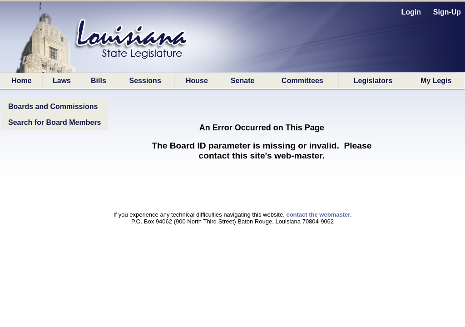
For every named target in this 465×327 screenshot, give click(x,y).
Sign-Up (447, 12)
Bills (98, 80)
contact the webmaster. (318, 214)
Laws (62, 80)
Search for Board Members (54, 122)
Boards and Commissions (53, 106)
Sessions (145, 80)
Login (411, 12)
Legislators (373, 80)
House (197, 80)
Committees (302, 80)
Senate (242, 80)
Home (21, 80)
